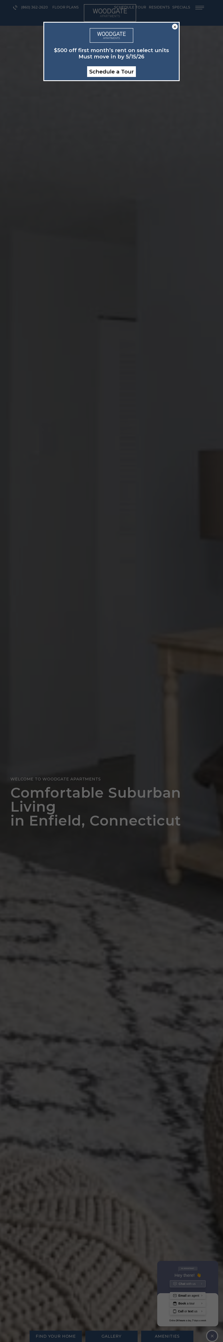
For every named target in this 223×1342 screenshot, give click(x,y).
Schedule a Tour (111, 71)
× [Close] (174, 26)
